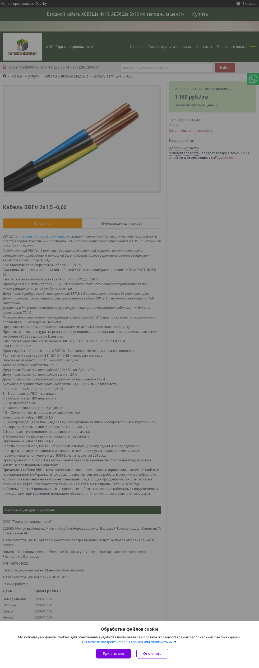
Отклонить (152, 654)
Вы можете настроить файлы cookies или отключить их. (127, 642)
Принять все (113, 654)
